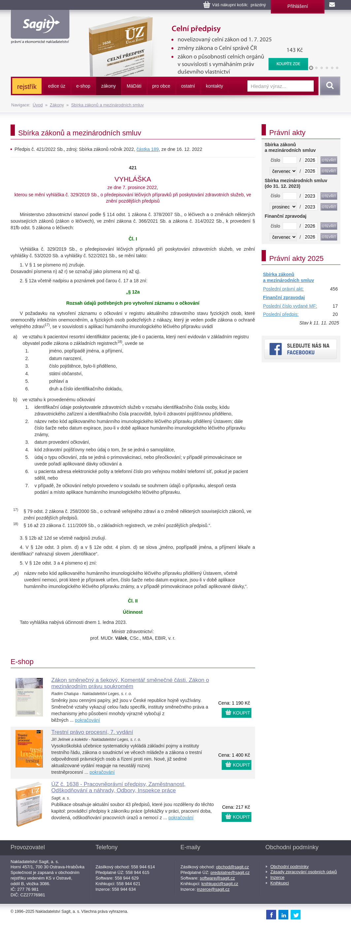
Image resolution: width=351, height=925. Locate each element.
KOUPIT (241, 712)
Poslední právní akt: (283, 289)
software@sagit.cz (217, 878)
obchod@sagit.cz (232, 866)
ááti (134, 86)
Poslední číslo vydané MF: (290, 306)
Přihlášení (297, 6)
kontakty (214, 86)
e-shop (83, 86)
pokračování (87, 720)
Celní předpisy (194, 19)
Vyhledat (329, 86)
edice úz (56, 86)
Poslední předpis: (281, 314)
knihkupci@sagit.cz (220, 883)
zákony (108, 86)
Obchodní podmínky (290, 866)
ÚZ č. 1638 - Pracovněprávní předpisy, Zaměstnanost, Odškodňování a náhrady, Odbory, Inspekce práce (118, 787)
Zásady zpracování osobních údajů (304, 871)
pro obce (161, 86)
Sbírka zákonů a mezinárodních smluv (107, 104)
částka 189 (148, 149)
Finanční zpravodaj (284, 297)
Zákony (57, 104)
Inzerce (278, 877)
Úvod (38, 104)
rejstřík (27, 86)
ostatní (188, 86)
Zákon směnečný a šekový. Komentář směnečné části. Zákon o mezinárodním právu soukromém (130, 683)
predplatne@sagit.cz (230, 872)
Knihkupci (280, 883)
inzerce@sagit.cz (213, 889)
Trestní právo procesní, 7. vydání (92, 732)
